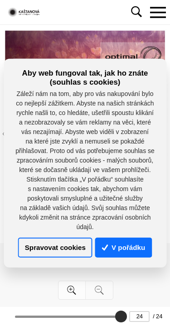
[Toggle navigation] (158, 12)
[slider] (121, 316)
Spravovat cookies (55, 247)
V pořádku (124, 247)
